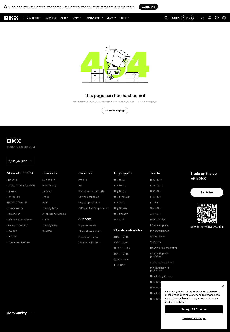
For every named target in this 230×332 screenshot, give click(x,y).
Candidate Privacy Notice (21, 185)
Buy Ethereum (122, 196)
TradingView (49, 225)
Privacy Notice (15, 208)
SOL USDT (156, 208)
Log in (175, 17)
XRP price (155, 242)
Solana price (157, 236)
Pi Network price (159, 230)
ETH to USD (121, 242)
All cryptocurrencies (54, 213)
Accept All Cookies (193, 309)
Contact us (13, 196)
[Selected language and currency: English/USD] (21, 161)
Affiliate (82, 179)
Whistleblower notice (19, 219)
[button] (166, 18)
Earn (45, 202)
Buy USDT (120, 179)
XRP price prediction (162, 262)
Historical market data (91, 191)
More (123, 17)
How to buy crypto (161, 276)
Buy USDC (120, 185)
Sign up (187, 17)
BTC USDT (156, 191)
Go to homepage (115, 110)
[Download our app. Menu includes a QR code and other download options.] (203, 17)
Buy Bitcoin (120, 191)
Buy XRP (119, 219)
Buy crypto (33, 17)
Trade (62, 17)
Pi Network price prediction (159, 269)
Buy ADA (119, 202)
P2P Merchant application (93, 208)
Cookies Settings (194, 318)
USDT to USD (122, 248)
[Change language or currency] (224, 17)
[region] (194, 305)
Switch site (148, 6)
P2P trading (49, 185)
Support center (87, 225)
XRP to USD (121, 259)
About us (12, 179)
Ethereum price (159, 225)
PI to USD (119, 265)
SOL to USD (121, 253)
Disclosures (13, 213)
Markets (51, 17)
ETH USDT (156, 196)
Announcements (88, 236)
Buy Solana (120, 208)
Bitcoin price (157, 219)
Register (206, 192)
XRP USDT (156, 213)
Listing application (89, 202)
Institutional (93, 17)
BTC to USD (121, 236)
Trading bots (50, 208)
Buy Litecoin (121, 213)
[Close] (223, 286)
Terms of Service (17, 202)
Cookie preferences (18, 242)
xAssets (47, 230)
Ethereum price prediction (159, 255)
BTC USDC (156, 179)
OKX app (12, 230)
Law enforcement (17, 225)
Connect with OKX (89, 242)
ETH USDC (156, 185)
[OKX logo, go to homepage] (11, 18)
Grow (76, 17)
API (80, 185)
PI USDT (154, 202)
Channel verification (89, 231)
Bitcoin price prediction (164, 247)
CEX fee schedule (88, 196)
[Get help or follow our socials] (217, 17)
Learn (110, 17)
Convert (47, 191)
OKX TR (11, 236)
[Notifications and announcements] (210, 17)
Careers (11, 191)
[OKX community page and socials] (33, 313)
